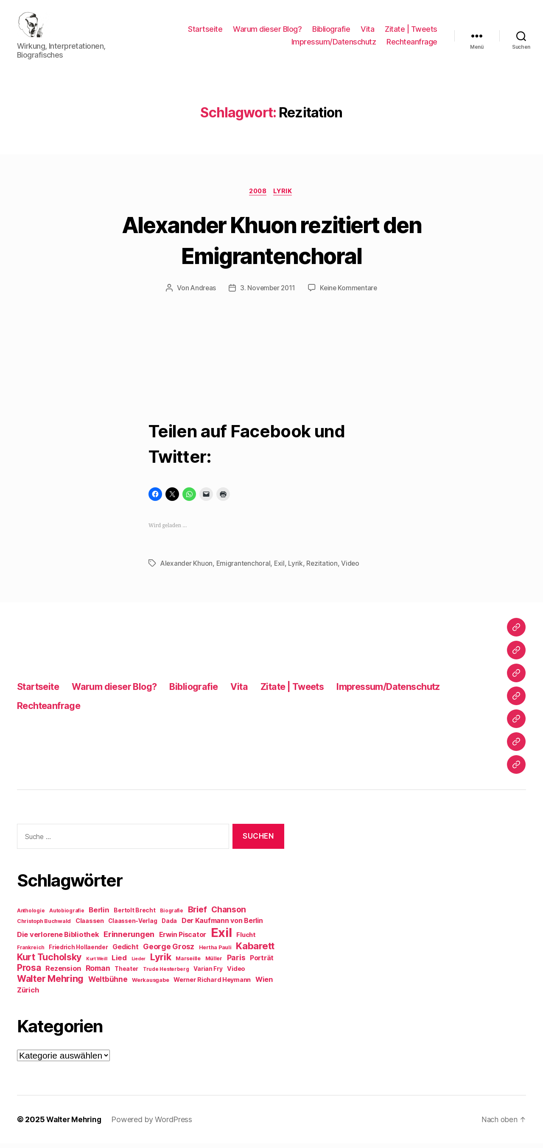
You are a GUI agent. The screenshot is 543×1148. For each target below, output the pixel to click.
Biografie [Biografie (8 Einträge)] (171, 915)
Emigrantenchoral (244, 568)
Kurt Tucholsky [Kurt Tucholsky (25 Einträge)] (49, 961)
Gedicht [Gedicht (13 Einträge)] (125, 952)
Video (353, 568)
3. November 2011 (267, 293)
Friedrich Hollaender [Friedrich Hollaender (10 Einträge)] (78, 951)
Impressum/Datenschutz (333, 43)
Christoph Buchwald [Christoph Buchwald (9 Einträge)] (44, 926)
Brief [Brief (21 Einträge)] (197, 914)
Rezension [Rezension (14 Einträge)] (63, 973)
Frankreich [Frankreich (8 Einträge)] (30, 952)
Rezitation (324, 568)
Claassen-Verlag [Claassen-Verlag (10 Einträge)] (132, 925)
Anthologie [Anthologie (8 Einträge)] (31, 915)
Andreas (201, 293)
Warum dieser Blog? (267, 31)
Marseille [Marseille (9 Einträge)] (188, 963)
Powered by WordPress (153, 1124)
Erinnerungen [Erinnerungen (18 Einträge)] (129, 938)
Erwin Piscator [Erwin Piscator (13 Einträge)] (182, 939)
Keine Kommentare (350, 293)
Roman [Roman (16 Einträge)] (98, 972)
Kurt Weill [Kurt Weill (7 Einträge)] (96, 963)
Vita (367, 31)
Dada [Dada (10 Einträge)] (169, 925)
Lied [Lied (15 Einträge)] (119, 962)
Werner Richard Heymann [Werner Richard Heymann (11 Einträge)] (212, 984)
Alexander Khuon (187, 568)
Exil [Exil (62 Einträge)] (221, 937)
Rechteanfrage (411, 43)
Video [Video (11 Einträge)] (236, 973)
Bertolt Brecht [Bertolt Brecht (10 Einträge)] (134, 915)
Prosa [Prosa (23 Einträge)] (29, 972)
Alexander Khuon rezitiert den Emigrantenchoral (271, 243)
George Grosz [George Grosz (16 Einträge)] (168, 951)
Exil (281, 568)
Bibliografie (331, 31)
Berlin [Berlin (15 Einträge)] (99, 914)
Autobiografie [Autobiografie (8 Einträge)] (66, 915)
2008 (257, 196)
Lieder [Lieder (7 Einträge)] (139, 963)
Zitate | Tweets (411, 31)
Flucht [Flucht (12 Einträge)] (245, 939)
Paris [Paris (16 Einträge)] (236, 962)
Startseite (205, 31)
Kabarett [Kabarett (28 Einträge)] (255, 950)
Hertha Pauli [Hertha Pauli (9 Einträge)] (215, 952)
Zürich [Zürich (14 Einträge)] (28, 994)
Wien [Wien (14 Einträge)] (264, 984)
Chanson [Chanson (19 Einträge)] (228, 914)
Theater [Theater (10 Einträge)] (126, 973)
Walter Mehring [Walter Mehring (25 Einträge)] (50, 983)
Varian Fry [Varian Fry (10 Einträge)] (207, 973)
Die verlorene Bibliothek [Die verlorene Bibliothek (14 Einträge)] (58, 939)
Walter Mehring (74, 1124)
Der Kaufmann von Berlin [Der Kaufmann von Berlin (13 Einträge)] (222, 925)
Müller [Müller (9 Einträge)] (213, 963)
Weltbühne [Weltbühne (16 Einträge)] (108, 983)
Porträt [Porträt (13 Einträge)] (262, 963)
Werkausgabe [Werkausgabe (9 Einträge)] (150, 984)
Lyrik (285, 196)
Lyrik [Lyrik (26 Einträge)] (160, 961)
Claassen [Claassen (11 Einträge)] (90, 925)
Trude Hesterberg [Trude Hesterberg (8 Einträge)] (166, 974)
